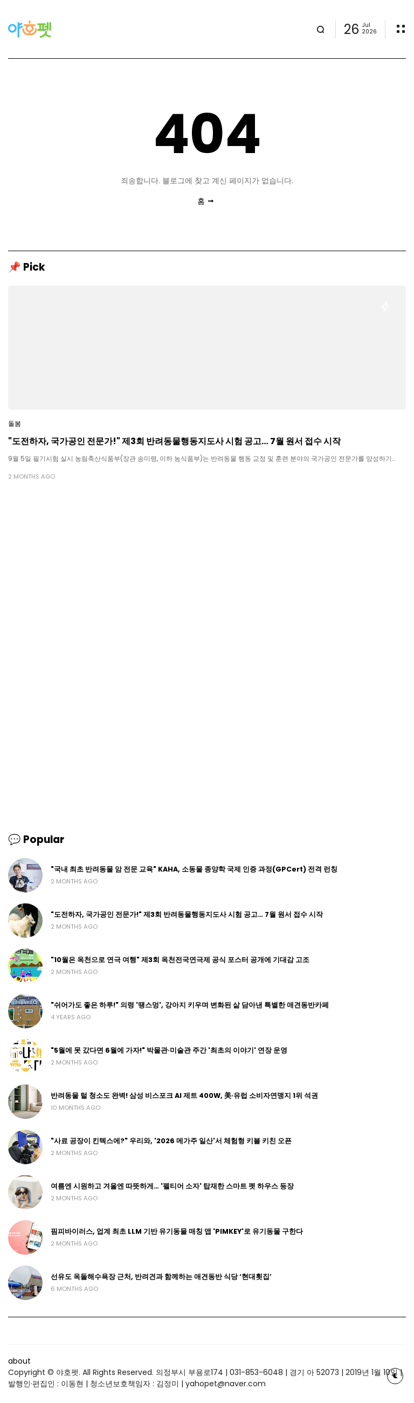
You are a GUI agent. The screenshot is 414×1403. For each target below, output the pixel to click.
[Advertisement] (207, 572)
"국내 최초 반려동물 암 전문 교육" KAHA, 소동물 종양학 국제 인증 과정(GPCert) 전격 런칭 (194, 869)
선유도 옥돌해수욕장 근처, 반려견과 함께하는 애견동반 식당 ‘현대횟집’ (161, 1276)
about (19, 1361)
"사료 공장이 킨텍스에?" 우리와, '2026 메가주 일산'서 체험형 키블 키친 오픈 (171, 1140)
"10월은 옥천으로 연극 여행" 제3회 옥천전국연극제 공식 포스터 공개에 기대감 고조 (180, 959)
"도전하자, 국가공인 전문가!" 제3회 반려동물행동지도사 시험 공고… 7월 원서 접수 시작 (174, 441)
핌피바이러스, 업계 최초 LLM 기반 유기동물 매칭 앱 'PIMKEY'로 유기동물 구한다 (177, 1231)
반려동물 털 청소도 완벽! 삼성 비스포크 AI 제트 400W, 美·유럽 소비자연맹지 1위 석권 (184, 1095)
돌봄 (14, 423)
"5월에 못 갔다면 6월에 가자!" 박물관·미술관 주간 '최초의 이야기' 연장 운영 (169, 1050)
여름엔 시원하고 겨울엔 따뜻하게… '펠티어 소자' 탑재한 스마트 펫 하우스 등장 (172, 1186)
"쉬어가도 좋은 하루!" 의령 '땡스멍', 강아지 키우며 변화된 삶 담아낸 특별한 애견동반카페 (190, 1005)
